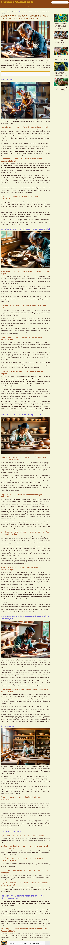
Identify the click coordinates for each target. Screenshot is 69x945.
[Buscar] (67, 2)
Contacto (45, 6)
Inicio (22, 6)
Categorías (28, 6)
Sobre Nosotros (37, 6)
